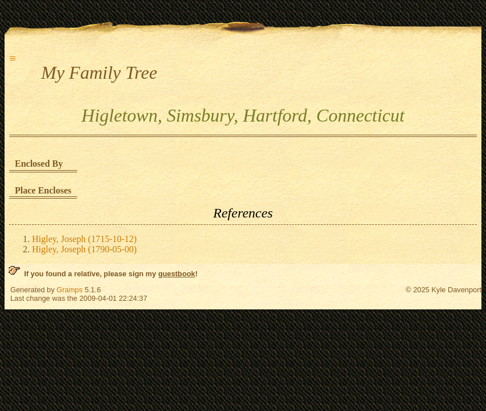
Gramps (70, 289)
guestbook (176, 273)
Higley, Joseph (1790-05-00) (84, 249)
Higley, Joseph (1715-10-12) (84, 239)
